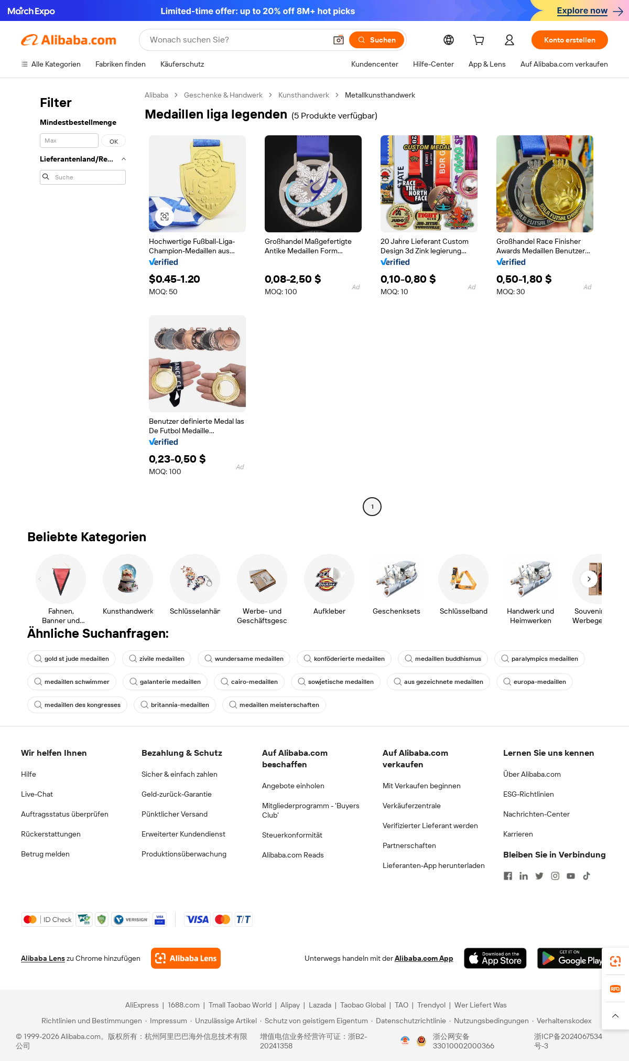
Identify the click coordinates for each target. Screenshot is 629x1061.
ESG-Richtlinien (528, 794)
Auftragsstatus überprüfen (65, 814)
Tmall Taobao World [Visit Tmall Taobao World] (240, 1005)
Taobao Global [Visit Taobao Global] (363, 1005)
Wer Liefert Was (480, 1005)
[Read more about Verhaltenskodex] (561, 1020)
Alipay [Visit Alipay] (290, 1005)
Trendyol (431, 1005)
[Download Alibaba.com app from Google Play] (572, 958)
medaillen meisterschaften (274, 705)
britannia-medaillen (174, 705)
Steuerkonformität (292, 835)
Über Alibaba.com (532, 774)
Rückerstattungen (51, 834)
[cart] (481, 41)
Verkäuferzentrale (412, 805)
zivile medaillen (157, 659)
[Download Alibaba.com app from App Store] (495, 958)
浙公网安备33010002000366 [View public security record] (463, 1041)
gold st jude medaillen (71, 659)
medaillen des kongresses (77, 705)
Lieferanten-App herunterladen (434, 865)
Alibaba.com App (424, 958)
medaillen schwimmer (72, 682)
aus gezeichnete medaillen (438, 682)
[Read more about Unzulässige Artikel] (223, 1020)
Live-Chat (37, 794)
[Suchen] (376, 39)
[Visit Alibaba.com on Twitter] (539, 876)
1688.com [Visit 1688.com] (184, 1005)
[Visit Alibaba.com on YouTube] (571, 876)
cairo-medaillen (249, 682)
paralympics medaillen (539, 659)
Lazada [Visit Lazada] (320, 1005)
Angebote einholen (293, 785)
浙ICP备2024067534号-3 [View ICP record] (568, 1041)
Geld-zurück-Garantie (177, 794)
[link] (615, 961)
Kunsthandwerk (303, 95)
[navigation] (79, 302)
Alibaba (156, 95)
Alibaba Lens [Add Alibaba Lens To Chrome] (43, 958)
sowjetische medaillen (336, 682)
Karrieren (518, 834)
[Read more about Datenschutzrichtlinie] (408, 1020)
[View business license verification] (405, 1041)
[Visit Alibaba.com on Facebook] (508, 876)
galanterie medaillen (165, 682)
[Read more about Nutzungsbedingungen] (489, 1020)
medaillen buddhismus (443, 659)
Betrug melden (45, 854)
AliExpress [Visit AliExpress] (142, 1005)
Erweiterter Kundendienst (183, 834)
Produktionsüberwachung (184, 854)
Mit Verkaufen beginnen (422, 785)
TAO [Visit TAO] (401, 1005)
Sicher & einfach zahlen (180, 774)
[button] (338, 40)
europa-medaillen (534, 682)
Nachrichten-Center (536, 814)
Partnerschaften (409, 845)
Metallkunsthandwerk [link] (380, 95)
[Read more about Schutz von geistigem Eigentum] (314, 1020)
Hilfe (28, 774)
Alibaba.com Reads (293, 855)
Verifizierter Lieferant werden (430, 825)
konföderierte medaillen (344, 659)
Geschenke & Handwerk (223, 95)
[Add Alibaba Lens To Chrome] (186, 958)
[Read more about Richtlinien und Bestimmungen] (90, 1020)
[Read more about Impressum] (166, 1020)
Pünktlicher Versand (175, 814)
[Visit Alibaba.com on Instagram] (555, 876)
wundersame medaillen (244, 659)
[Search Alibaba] (237, 40)
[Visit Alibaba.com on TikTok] (586, 876)
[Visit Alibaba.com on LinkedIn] (523, 876)
